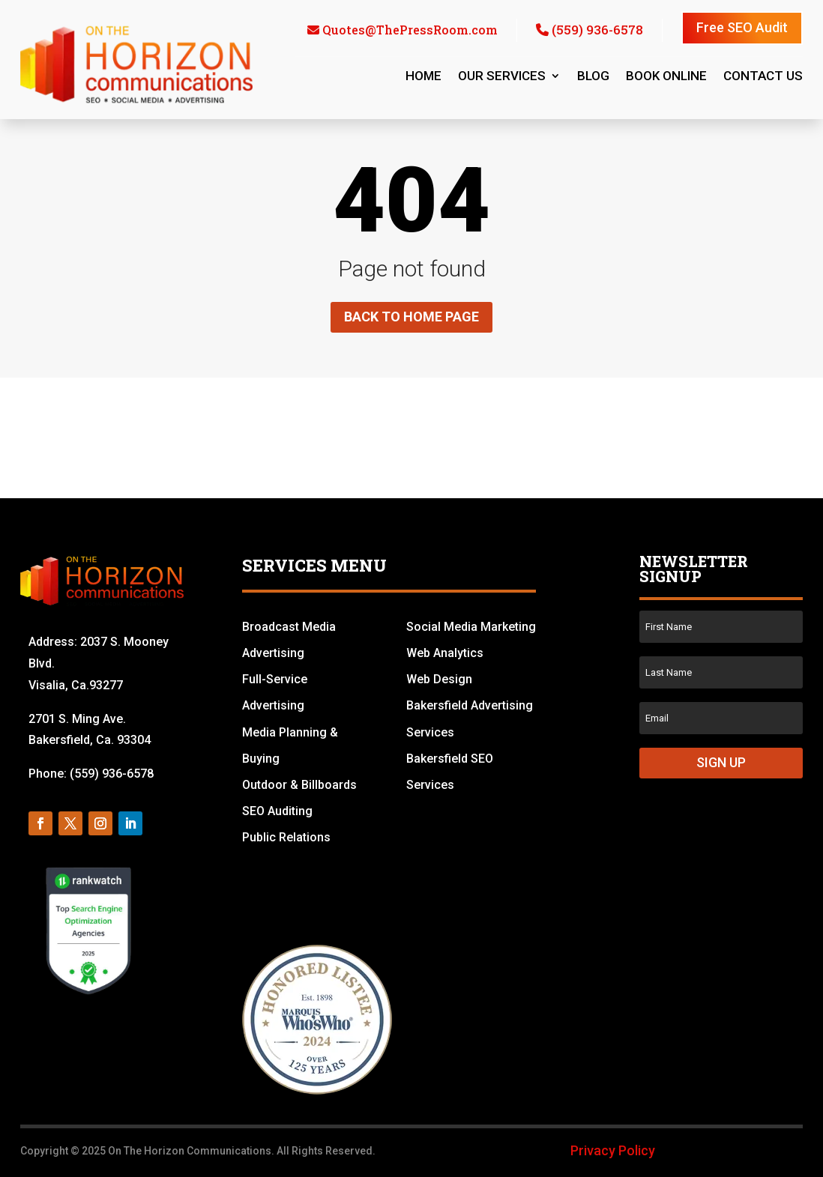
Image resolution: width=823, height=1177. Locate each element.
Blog (593, 76)
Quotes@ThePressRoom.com (410, 29)
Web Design (439, 679)
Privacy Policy (612, 1150)
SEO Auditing (277, 811)
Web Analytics (444, 653)
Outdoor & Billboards (299, 785)
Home (423, 76)
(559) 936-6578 (597, 29)
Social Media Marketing (471, 627)
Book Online (666, 76)
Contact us (763, 76)
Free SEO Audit (742, 27)
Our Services (502, 76)
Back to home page (411, 316)
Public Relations (286, 837)
